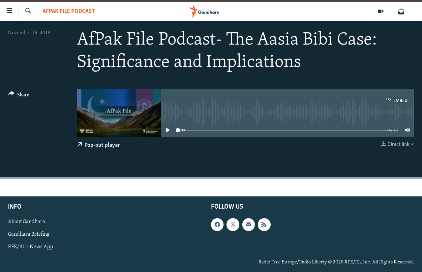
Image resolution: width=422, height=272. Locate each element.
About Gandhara (26, 222)
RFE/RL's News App (30, 247)
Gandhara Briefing (28, 234)
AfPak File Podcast (69, 11)
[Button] (18, 96)
